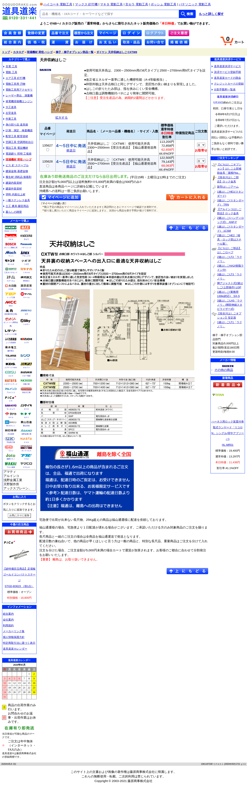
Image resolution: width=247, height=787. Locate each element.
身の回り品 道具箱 (15, 124)
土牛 (26, 314)
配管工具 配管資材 (15, 136)
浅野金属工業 (26, 434)
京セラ (26, 239)
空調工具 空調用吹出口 (18, 142)
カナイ (26, 417)
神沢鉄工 (26, 281)
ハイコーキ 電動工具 (57, 4)
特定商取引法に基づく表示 (19, 642)
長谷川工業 (26, 392)
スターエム (11, 281)
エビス (10, 376)
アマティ (19, 472)
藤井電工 (10, 351)
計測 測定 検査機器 (18, 130)
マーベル (26, 297)
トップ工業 (11, 297)
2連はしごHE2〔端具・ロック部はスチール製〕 (229, 239)
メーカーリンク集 (14, 631)
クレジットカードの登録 (228, 83)
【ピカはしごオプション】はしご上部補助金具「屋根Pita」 (229, 168)
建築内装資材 (12, 182)
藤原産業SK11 (26, 289)
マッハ (10, 256)
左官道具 (9, 113)
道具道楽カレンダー (15, 648)
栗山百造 (26, 426)
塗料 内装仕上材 (14, 194)
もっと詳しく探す (211, 14)
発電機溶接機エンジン (18, 101)
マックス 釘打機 (86, 4)
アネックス (26, 256)
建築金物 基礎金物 (15, 171)
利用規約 (8, 625)
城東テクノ (11, 459)
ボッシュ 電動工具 (163, 4)
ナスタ (26, 442)
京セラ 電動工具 (136, 4)
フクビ (26, 459)
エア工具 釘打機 (14, 78)
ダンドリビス (26, 451)
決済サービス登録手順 (226, 72)
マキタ (10, 239)
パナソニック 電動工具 (195, 4)
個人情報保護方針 (14, 637)
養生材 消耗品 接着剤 (17, 177)
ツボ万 (26, 264)
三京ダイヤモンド (10, 272)
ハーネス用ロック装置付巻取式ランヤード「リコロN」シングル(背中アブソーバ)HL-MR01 (227, 433)
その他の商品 (223, 370)
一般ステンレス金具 (16, 200)
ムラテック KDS (11, 367)
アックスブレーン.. (19, 488)
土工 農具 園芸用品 (16, 206)
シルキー (26, 324)
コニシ (10, 451)
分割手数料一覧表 (224, 89)
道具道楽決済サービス (226, 66)
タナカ (10, 417)
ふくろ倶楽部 (11, 343)
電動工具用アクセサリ (18, 89)
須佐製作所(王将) (10, 314)
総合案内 (8, 613)
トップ (6, 52)
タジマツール (11, 359)
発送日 (71, 149)
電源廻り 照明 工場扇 (17, 153)
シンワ (26, 359)
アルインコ (11, 392)
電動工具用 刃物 (14, 83)
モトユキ (10, 264)
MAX (26, 231)
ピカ (10, 401)
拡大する (61, 115)
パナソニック (26, 248)
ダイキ (26, 409)
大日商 (10, 289)
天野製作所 (19, 484)
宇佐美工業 (11, 442)
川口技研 (10, 434)
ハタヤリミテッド (10, 384)
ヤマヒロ (26, 467)
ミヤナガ (26, 272)
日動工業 (26, 384)
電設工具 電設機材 (15, 147)
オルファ (26, 367)
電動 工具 (10, 72)
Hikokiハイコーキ (10, 231)
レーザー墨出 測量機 (18, 95)
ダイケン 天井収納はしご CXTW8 (116, 52)
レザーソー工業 (11, 334)
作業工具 (9, 118)
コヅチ (26, 343)
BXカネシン (10, 426)
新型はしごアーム (228, 186)
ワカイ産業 (11, 467)
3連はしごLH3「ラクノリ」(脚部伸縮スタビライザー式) (229, 304)
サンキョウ (11, 409)
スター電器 (26, 376)
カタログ (18, 52)
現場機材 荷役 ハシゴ (40, 52)
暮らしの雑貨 (12, 211)
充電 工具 (10, 66)
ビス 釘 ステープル (16, 165)
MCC (10, 306)
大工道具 (9, 107)
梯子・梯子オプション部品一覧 (74, 52)
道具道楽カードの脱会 (226, 77)
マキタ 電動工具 (111, 4)
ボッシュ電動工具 (10, 248)
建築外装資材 (12, 188)
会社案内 (8, 619)
